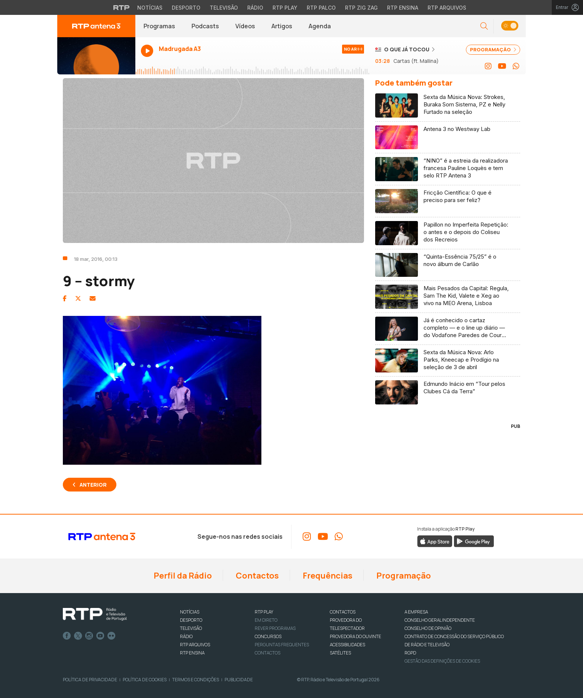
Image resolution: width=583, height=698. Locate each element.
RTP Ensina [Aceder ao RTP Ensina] (402, 7)
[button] (484, 26)
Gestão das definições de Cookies (442, 661)
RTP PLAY (264, 612)
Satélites (340, 653)
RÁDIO (186, 636)
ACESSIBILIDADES (347, 644)
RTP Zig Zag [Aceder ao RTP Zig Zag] (361, 7)
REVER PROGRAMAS (275, 628)
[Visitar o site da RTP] (121, 7)
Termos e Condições (195, 679)
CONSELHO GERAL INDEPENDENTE (440, 620)
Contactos (256, 575)
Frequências (326, 575)
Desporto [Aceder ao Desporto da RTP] (186, 7)
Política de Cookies (145, 679)
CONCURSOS (268, 636)
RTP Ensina (192, 653)
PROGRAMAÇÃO (493, 49)
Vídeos (245, 26)
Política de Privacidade (90, 679)
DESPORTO (191, 620)
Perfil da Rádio (182, 575)
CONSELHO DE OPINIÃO (428, 628)
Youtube (100, 636)
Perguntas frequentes (282, 644)
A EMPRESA (416, 612)
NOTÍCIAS (189, 612)
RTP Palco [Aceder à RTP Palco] (321, 7)
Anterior (93, 484)
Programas (159, 26)
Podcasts (205, 26)
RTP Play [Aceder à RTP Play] (285, 7)
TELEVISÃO (191, 628)
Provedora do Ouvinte (355, 636)
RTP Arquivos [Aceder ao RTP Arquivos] (447, 7)
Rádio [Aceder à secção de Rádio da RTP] (255, 7)
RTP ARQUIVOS (195, 644)
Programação (403, 575)
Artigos (281, 26)
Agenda (320, 26)
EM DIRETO (266, 620)
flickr (111, 636)
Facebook (67, 636)
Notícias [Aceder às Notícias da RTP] (149, 7)
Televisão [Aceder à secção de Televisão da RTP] (224, 7)
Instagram (89, 636)
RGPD (410, 653)
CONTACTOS (342, 612)
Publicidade (239, 679)
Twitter (78, 636)
